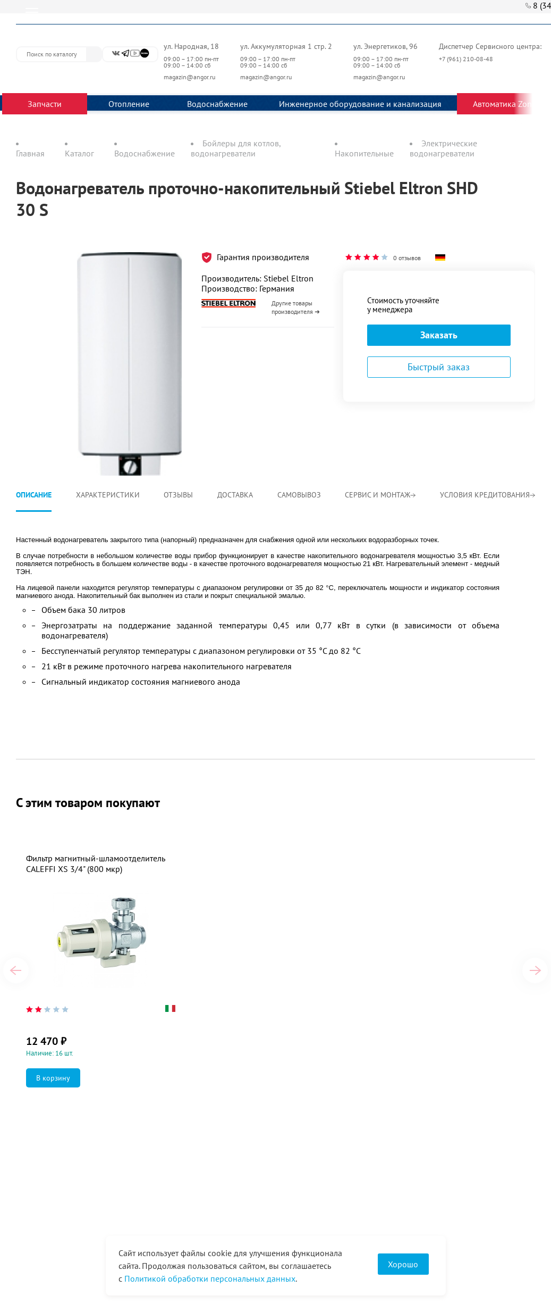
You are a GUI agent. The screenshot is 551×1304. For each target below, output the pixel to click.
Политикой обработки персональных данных (209, 1278)
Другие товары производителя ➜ (296, 307)
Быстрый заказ (439, 367)
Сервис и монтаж (380, 495)
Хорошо (403, 1264)
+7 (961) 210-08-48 (467, 59)
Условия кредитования (487, 495)
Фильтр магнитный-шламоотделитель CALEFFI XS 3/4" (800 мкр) (95, 863)
